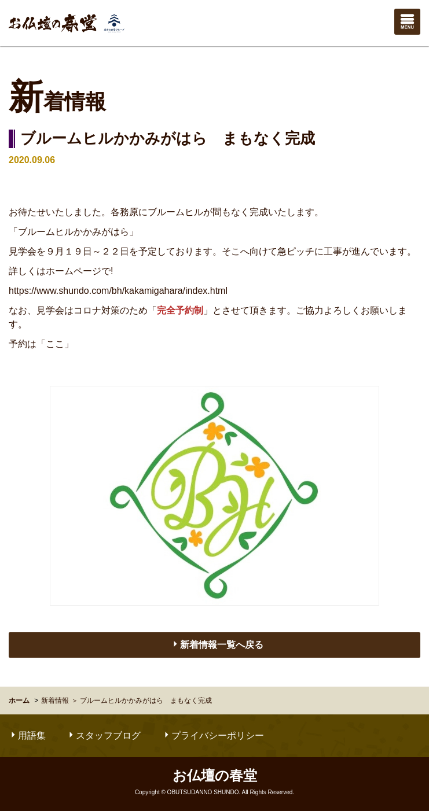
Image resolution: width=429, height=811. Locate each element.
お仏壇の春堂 (66, 23)
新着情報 (55, 700)
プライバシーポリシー (213, 735)
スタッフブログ (104, 735)
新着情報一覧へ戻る (217, 644)
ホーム (19, 700)
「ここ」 (55, 344)
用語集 (27, 735)
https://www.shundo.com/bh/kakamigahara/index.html (118, 291)
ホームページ (73, 271)
